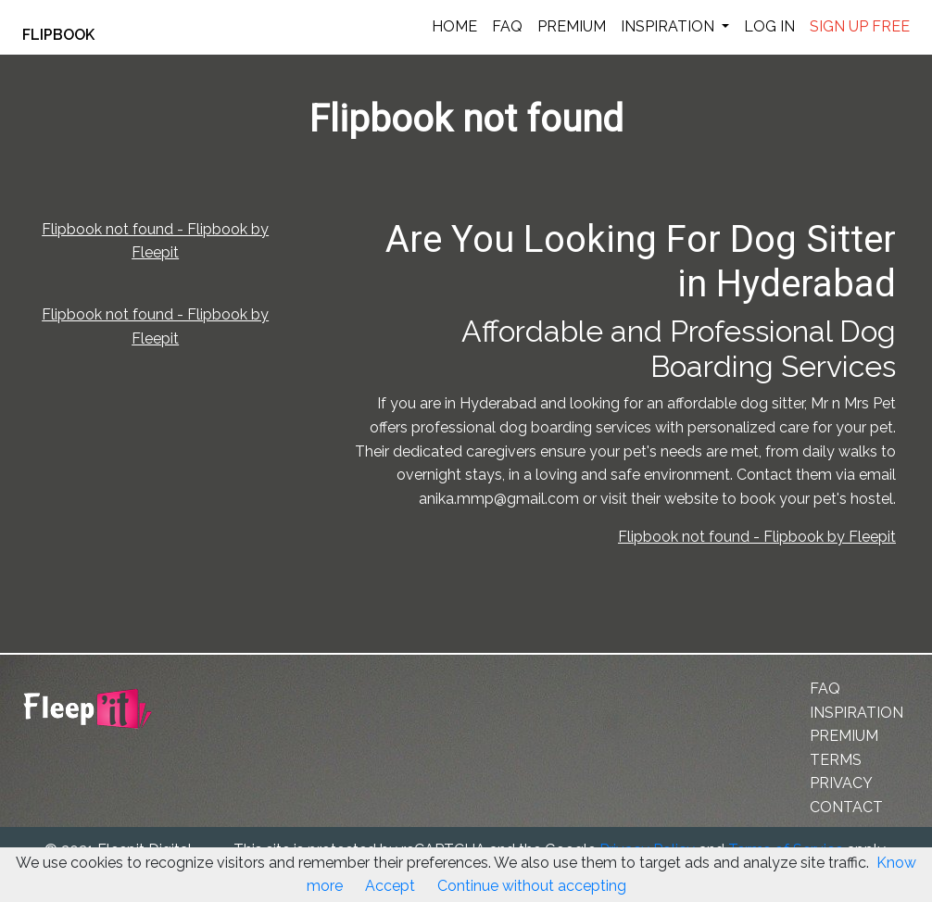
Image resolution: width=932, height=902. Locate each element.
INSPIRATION (669, 26)
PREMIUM (571, 26)
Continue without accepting (531, 886)
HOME (454, 26)
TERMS (836, 760)
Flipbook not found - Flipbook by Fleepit (757, 536)
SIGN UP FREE (860, 26)
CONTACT (846, 807)
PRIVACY (841, 783)
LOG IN (769, 26)
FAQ (507, 26)
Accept (390, 886)
